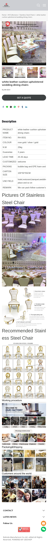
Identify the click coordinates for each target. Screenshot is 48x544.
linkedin (26, 107)
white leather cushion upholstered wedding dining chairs (24, 16)
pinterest (18, 107)
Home (4, 15)
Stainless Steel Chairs (27, 15)
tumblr (22, 107)
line (7, 107)
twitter (11, 107)
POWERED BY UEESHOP (22, 539)
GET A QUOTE (24, 97)
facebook (3, 107)
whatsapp (14, 107)
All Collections (13, 15)
